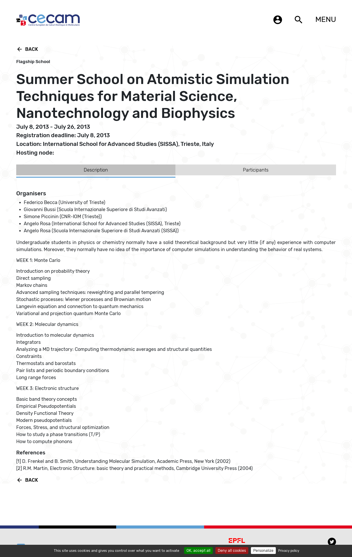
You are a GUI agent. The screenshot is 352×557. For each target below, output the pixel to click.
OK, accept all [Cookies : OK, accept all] (198, 550)
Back (27, 49)
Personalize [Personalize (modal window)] (263, 550)
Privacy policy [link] (288, 551)
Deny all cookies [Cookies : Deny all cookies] (232, 550)
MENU (325, 19)
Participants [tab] (256, 170)
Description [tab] (96, 170)
